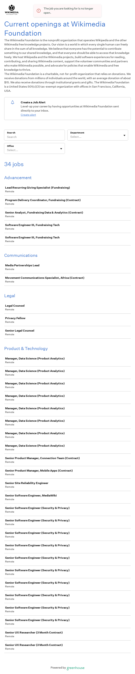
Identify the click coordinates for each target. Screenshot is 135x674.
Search (11, 132)
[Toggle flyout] (124, 135)
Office (10, 146)
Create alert (28, 114)
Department (77, 132)
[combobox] (70, 137)
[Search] (34, 137)
